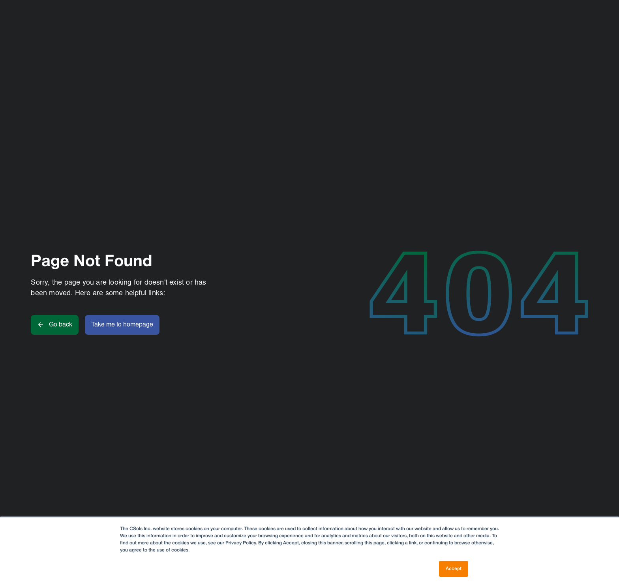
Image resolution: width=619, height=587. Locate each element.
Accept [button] (453, 568)
